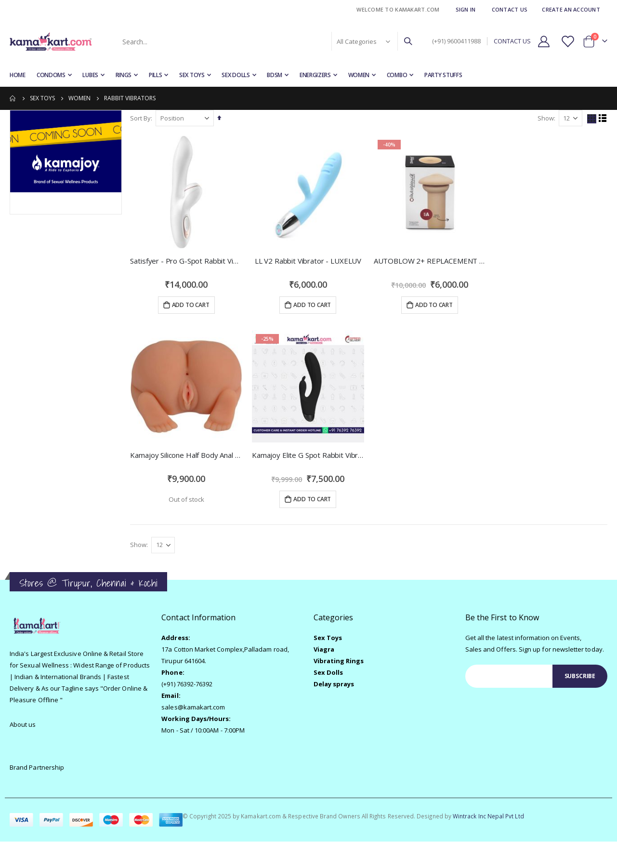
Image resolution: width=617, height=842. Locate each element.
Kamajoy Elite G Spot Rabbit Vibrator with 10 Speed (309, 454)
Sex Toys (42, 98)
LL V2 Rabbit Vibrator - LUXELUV (308, 260)
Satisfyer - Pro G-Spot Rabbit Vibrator (187, 260)
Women (79, 98)
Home (13, 98)
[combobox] (266, 41)
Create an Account (571, 9)
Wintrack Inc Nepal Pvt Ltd (488, 816)
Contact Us (510, 9)
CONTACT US (512, 41)
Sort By (141, 118)
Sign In (466, 9)
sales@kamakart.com (193, 707)
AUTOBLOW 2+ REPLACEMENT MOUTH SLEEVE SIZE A (430, 260)
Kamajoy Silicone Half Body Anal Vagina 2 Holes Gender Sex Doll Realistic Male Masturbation (187, 454)
